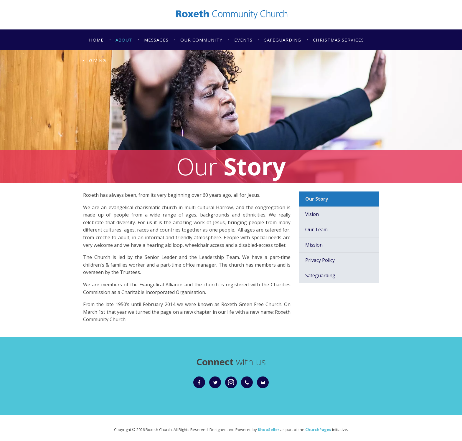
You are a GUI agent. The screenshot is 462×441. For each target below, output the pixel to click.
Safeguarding (282, 40)
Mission (314, 245)
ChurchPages (318, 429)
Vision (312, 214)
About (124, 40)
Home (96, 40)
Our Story (316, 199)
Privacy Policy (320, 260)
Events (243, 40)
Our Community (201, 40)
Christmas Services (338, 40)
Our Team (316, 229)
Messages (156, 40)
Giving (97, 60)
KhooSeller (268, 429)
